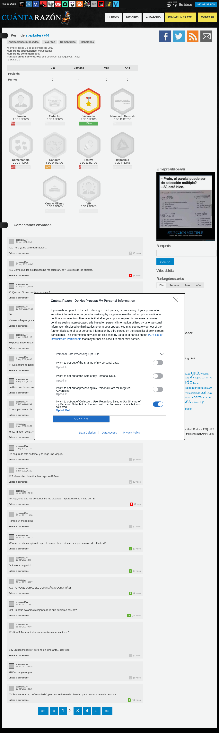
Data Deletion (87, 432)
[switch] (158, 362)
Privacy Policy (131, 432)
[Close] (177, 301)
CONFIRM (81, 418)
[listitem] (109, 354)
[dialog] (109, 366)
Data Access (109, 432)
